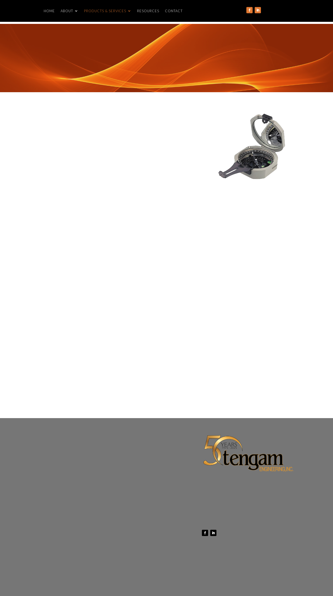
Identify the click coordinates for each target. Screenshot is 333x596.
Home (49, 11)
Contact (174, 11)
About (67, 11)
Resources (148, 11)
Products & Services (105, 11)
